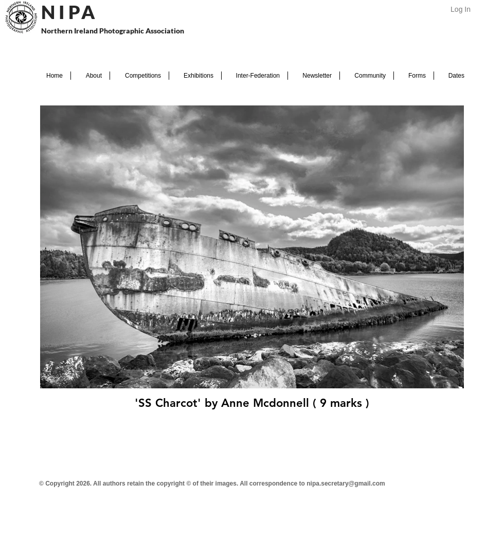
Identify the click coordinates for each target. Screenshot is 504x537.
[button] (90, 75)
